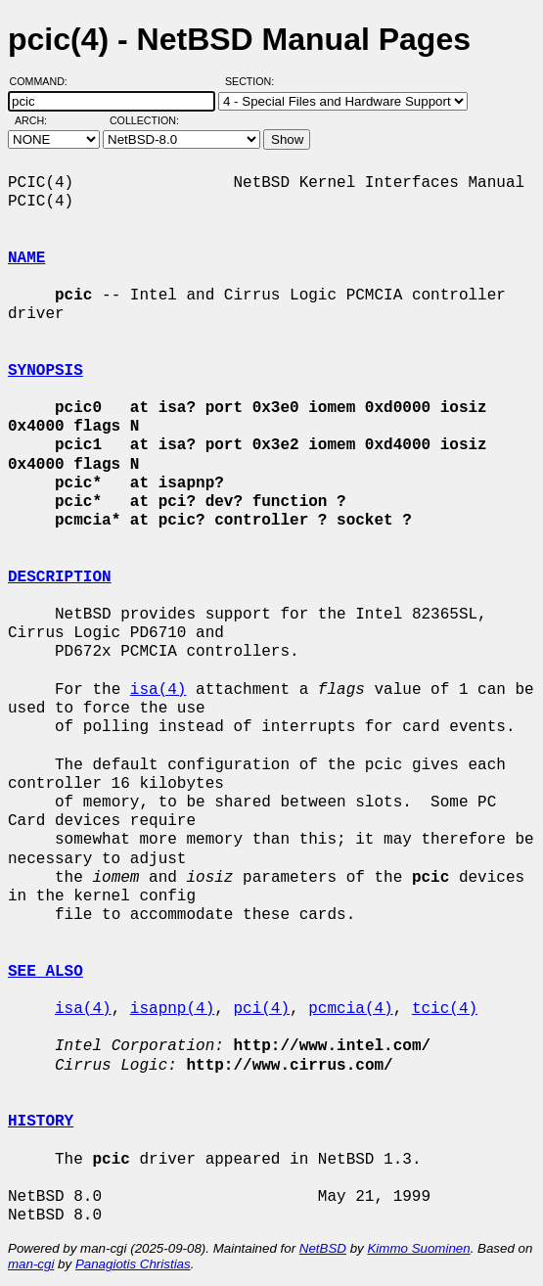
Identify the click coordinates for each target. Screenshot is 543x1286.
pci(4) (261, 1009)
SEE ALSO (45, 972)
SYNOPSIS (45, 371)
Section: (254, 81)
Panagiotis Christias (133, 1264)
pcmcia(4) (350, 1009)
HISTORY (40, 1121)
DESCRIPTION (60, 577)
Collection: (144, 120)
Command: (44, 81)
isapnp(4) (172, 1009)
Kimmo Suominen (418, 1248)
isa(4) (158, 690)
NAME (26, 258)
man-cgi (31, 1264)
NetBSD (322, 1248)
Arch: (40, 120)
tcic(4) (444, 1009)
